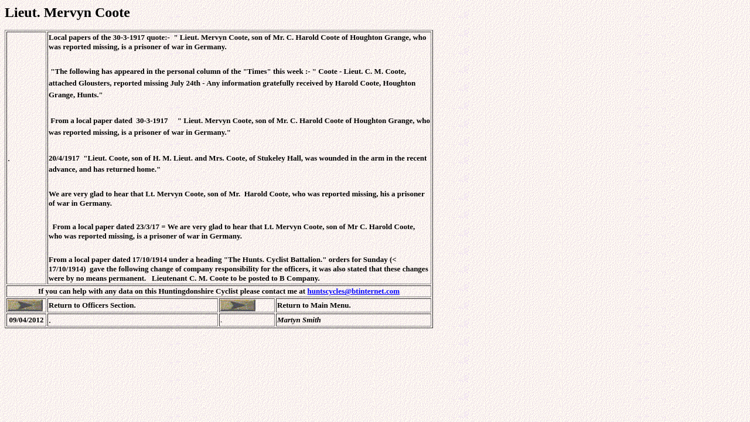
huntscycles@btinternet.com (353, 291)
